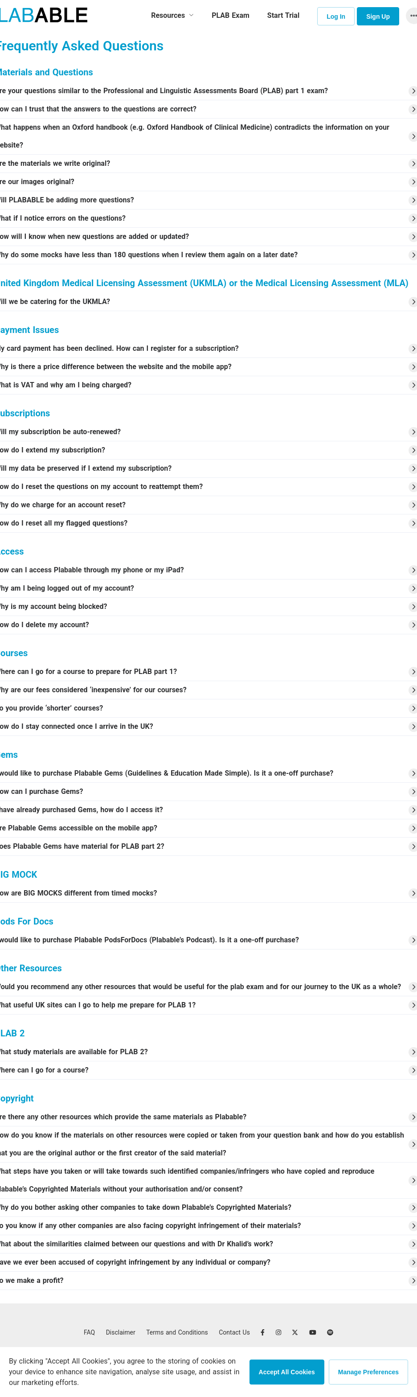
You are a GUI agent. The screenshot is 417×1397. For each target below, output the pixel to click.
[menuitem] (172, 15)
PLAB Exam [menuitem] (230, 15)
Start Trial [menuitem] (283, 15)
